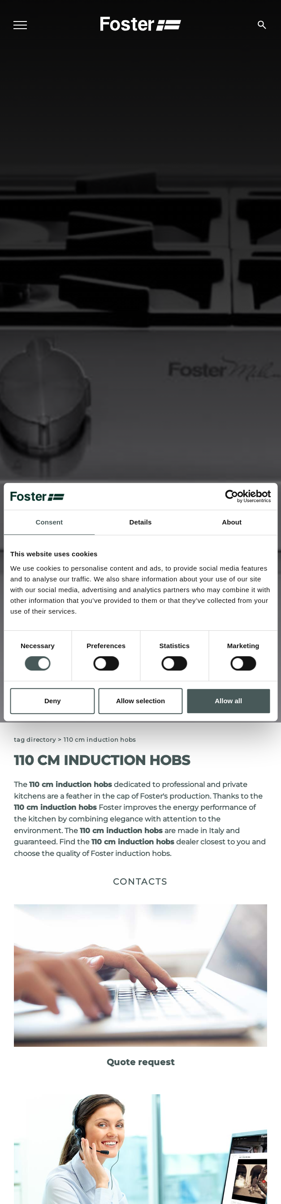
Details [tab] (141, 522)
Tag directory (35, 739)
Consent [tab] (49, 522)
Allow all (228, 701)
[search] (262, 24)
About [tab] (232, 522)
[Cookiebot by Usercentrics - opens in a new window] (231, 496)
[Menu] (20, 25)
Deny (52, 701)
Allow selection (140, 701)
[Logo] (140, 23)
